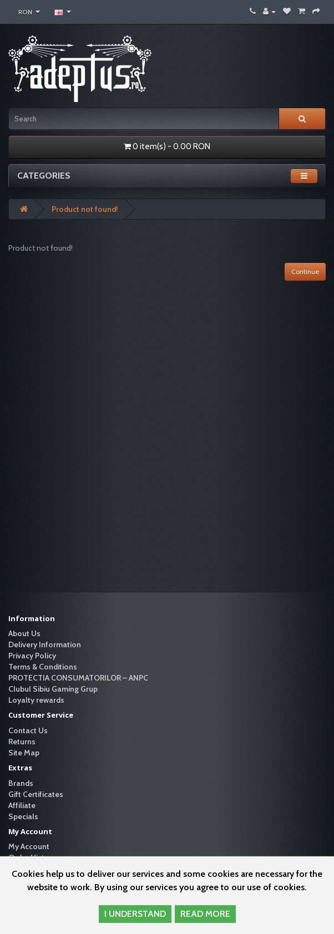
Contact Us (28, 730)
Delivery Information (44, 644)
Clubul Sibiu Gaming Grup (53, 689)
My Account (28, 846)
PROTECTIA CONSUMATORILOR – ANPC (78, 678)
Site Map (23, 753)
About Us (24, 633)
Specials (23, 816)
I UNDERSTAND (135, 913)
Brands (20, 783)
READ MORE (205, 913)
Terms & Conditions (42, 667)
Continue (305, 271)
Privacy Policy (32, 656)
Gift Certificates (35, 794)
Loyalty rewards (36, 700)
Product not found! (85, 209)
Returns (22, 742)
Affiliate (22, 805)
